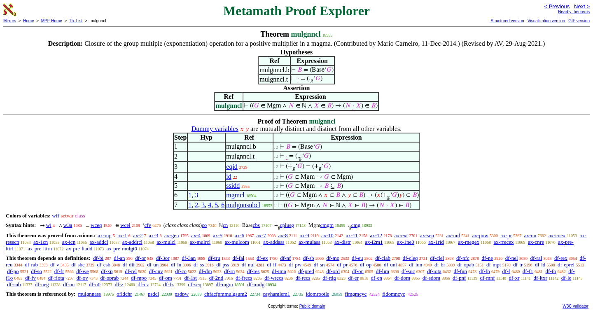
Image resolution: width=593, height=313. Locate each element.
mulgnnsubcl (243, 204)
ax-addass (273, 242)
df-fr (59, 271)
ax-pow (480, 235)
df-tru (214, 258)
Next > (582, 6)
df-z (119, 284)
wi (48, 225)
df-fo (551, 271)
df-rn (229, 271)
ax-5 (217, 235)
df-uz (143, 284)
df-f (506, 271)
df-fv (30, 278)
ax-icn (68, 242)
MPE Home (51, 21)
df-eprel (566, 265)
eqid (232, 166)
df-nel (511, 258)
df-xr (514, 278)
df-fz (168, 284)
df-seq (195, 284)
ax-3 (153, 235)
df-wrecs (273, 278)
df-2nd (216, 278)
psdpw (182, 294)
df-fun (460, 271)
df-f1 (528, 271)
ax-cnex (557, 235)
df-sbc (78, 265)
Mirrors (9, 21)
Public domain (312, 306)
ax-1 (122, 235)
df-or (140, 258)
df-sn (319, 265)
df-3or (163, 258)
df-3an (189, 258)
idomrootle (317, 294)
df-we (82, 271)
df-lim (383, 271)
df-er (353, 278)
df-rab (31, 265)
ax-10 (327, 235)
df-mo (332, 258)
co (204, 225)
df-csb (104, 265)
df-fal (238, 258)
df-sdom (431, 278)
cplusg (287, 225)
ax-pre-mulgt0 (122, 248)
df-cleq (410, 258)
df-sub (14, 284)
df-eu (357, 258)
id (228, 176)
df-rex (560, 258)
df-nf (285, 258)
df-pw (295, 265)
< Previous (557, 6)
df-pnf (459, 278)
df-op (365, 265)
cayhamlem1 (276, 294)
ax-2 (137, 235)
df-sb (308, 258)
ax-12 (376, 235)
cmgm (327, 225)
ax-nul (453, 235)
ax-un (530, 235)
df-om (165, 278)
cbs (256, 225)
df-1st (190, 278)
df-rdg (329, 278)
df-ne (487, 258)
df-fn (484, 271)
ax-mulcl (165, 242)
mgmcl (235, 195)
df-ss (199, 265)
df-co (181, 271)
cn (225, 225)
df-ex (262, 258)
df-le (566, 278)
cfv (147, 225)
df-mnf (487, 278)
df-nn (69, 284)
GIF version (579, 21)
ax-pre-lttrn (40, 248)
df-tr (518, 265)
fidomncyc (393, 294)
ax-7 (261, 235)
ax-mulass (309, 242)
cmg (355, 225)
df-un (153, 265)
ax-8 (283, 235)
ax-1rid (436, 242)
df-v (54, 265)
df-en (376, 278)
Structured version (507, 21)
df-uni (390, 265)
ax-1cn (40, 242)
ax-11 (352, 235)
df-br (439, 265)
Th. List (76, 21)
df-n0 (94, 284)
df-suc (408, 271)
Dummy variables (214, 128)
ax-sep (427, 235)
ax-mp (105, 235)
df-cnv (156, 271)
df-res (253, 271)
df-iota (434, 271)
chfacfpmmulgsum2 (225, 294)
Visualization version (546, 21)
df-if (271, 265)
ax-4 (196, 235)
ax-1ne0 (405, 242)
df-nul (248, 265)
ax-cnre (536, 242)
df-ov (82, 278)
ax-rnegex (468, 242)
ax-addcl (99, 242)
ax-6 (239, 235)
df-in (176, 265)
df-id (540, 265)
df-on (358, 271)
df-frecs (244, 278)
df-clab (382, 258)
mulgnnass (89, 294)
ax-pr (506, 235)
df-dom (402, 278)
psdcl (153, 294)
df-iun (416, 265)
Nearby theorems (574, 11)
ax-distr (342, 242)
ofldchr (124, 294)
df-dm (205, 271)
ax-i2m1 (374, 242)
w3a (67, 225)
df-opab (466, 265)
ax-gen (171, 235)
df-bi (98, 258)
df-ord (333, 271)
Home (28, 21)
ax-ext (401, 235)
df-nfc (462, 258)
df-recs (303, 278)
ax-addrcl (132, 242)
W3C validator (575, 306)
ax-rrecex (503, 242)
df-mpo (139, 278)
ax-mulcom (237, 242)
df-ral (536, 258)
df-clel (437, 258)
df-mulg (255, 284)
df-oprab (109, 278)
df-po (13, 271)
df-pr (342, 265)
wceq (96, 225)
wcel (125, 225)
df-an (119, 258)
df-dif (129, 265)
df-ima (279, 271)
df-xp (106, 271)
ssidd (233, 185)
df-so (36, 271)
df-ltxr (540, 278)
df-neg (42, 284)
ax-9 (304, 235)
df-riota (56, 278)
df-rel (131, 271)
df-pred (306, 271)
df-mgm (224, 284)
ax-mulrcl (200, 242)
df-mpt (493, 265)
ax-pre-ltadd (79, 248)
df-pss (222, 265)
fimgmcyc (356, 294)
